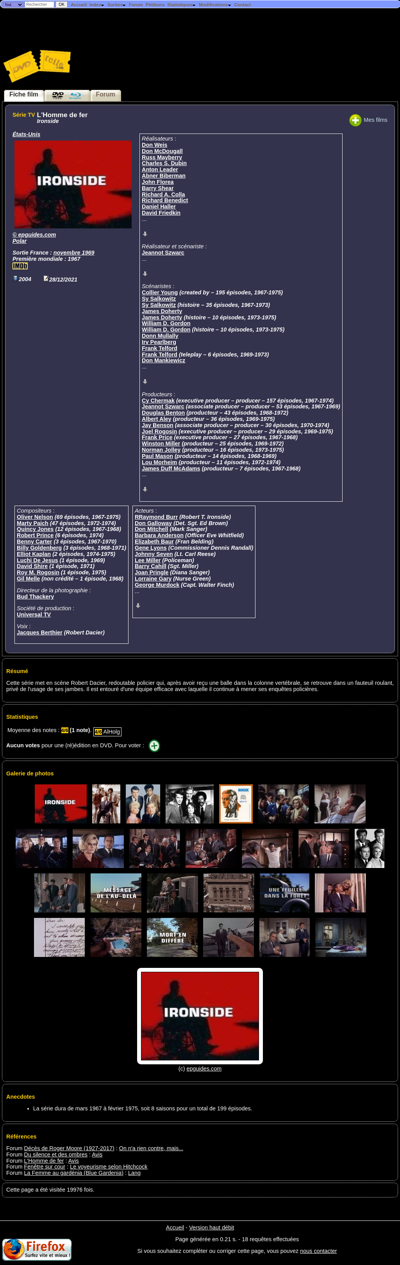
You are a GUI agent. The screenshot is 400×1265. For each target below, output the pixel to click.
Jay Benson (157, 425)
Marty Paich (32, 523)
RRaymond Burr (156, 517)
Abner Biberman (164, 176)
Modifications (215, 4)
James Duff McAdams (171, 468)
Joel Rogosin (159, 431)
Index (97, 4)
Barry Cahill (150, 566)
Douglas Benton (163, 413)
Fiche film (23, 94)
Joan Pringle (151, 572)
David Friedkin (161, 213)
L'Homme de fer (44, 1161)
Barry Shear (158, 188)
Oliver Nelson (35, 517)
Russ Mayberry (162, 157)
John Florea (158, 182)
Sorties (116, 4)
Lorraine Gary (153, 578)
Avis (97, 1154)
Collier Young (160, 292)
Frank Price (157, 437)
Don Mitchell (151, 529)
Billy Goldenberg (39, 548)
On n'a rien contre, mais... (151, 1148)
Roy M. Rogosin (38, 572)
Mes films (368, 120)
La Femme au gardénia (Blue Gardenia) (73, 1173)
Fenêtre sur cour (45, 1166)
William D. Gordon (166, 323)
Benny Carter (34, 541)
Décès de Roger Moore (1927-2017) (69, 1148)
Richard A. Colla (163, 194)
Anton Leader (160, 169)
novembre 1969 (74, 252)
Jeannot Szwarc (163, 252)
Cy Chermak (158, 400)
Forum (136, 4)
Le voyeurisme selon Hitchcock (108, 1166)
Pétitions (155, 4)
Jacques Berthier (39, 632)
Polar (19, 241)
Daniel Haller (159, 206)
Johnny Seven (154, 554)
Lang (134, 1173)
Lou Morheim (159, 462)
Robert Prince (35, 535)
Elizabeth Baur (154, 541)
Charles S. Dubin (164, 163)
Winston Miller (161, 443)
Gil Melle (28, 578)
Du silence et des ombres (56, 1154)
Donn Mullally (160, 336)
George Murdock (157, 585)
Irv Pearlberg (159, 342)
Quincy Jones (35, 529)
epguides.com (37, 235)
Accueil (79, 4)
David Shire (32, 566)
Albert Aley (156, 419)
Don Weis (154, 145)
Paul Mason (157, 456)
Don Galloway (153, 523)
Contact (242, 4)
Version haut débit (211, 1227)
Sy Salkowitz (159, 299)
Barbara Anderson (159, 535)
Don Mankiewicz (163, 360)
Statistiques (181, 4)
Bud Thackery (35, 596)
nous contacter (318, 1251)
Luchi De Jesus (37, 560)
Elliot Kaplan (34, 554)
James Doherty (162, 311)
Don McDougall (162, 151)
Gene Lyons (151, 548)
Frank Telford (159, 348)
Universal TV (34, 614)
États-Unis (26, 134)
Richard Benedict (165, 200)
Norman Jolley (161, 450)
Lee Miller (148, 560)
